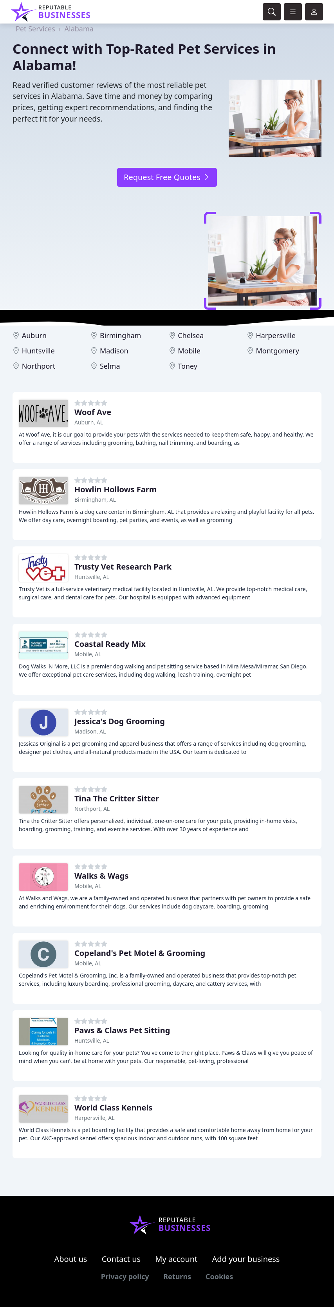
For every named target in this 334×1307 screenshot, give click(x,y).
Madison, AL (90, 731)
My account (176, 1259)
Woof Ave (92, 412)
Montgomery (277, 350)
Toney (187, 366)
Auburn (34, 335)
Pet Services (35, 28)
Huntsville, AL (91, 577)
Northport (39, 366)
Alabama (78, 28)
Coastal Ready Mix (110, 644)
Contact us (121, 1259)
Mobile (189, 350)
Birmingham (120, 335)
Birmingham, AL (95, 499)
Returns (177, 1276)
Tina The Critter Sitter (116, 798)
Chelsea (191, 335)
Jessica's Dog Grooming (119, 721)
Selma (110, 366)
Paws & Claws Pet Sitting (122, 1030)
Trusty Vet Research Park (123, 566)
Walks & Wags (101, 875)
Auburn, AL (88, 422)
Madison (114, 350)
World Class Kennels (113, 1107)
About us (70, 1259)
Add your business (246, 1259)
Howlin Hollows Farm (115, 489)
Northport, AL (92, 808)
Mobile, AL (87, 654)
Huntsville (38, 350)
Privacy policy (125, 1276)
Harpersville (275, 335)
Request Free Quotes (167, 177)
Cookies (219, 1276)
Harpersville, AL (94, 1117)
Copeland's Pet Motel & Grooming (139, 953)
